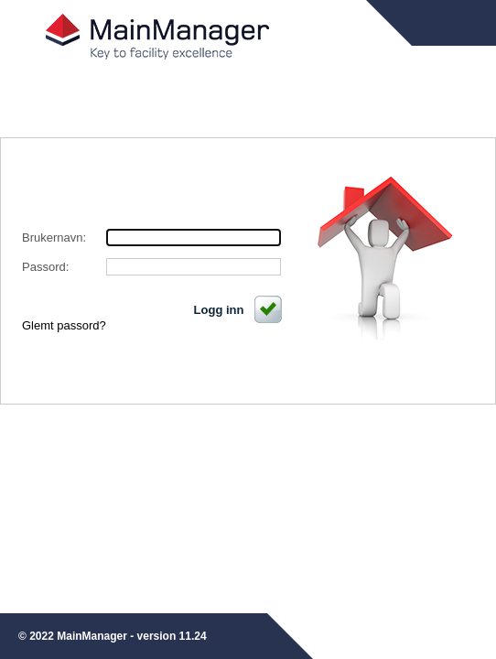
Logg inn (239, 310)
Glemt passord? (64, 325)
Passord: (45, 267)
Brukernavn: (54, 237)
